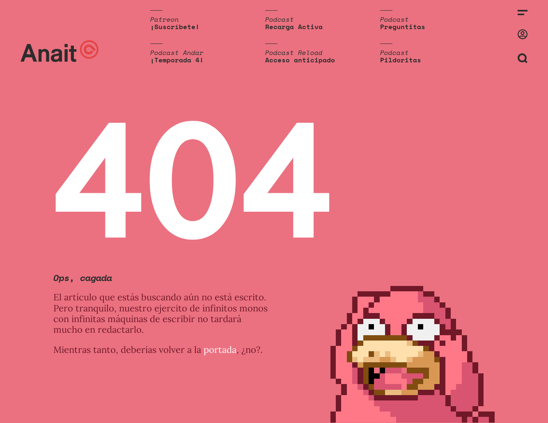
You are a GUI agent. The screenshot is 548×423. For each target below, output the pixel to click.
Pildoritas (400, 60)
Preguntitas (402, 26)
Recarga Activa (294, 26)
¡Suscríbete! (174, 26)
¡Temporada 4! (177, 60)
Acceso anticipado (300, 60)
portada (220, 349)
